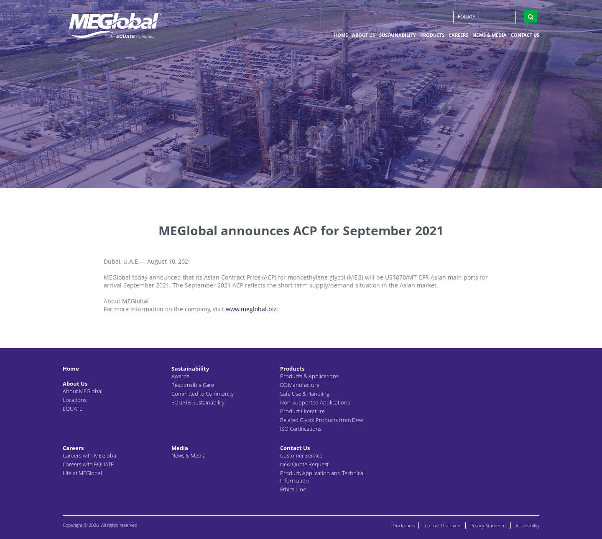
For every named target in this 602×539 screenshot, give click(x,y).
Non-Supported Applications (315, 402)
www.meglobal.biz (251, 309)
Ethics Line (293, 489)
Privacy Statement (488, 525)
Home (341, 35)
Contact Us (525, 35)
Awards (180, 376)
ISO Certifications (300, 428)
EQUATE (466, 16)
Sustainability (397, 35)
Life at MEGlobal (82, 473)
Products (432, 35)
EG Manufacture (299, 385)
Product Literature (302, 411)
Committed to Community (202, 393)
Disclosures (404, 525)
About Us (363, 35)
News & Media (489, 35)
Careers (458, 35)
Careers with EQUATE (88, 464)
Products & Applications (309, 376)
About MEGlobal (82, 391)
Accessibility (527, 525)
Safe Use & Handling (304, 393)
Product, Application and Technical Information (322, 476)
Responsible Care (192, 385)
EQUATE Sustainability (197, 402)
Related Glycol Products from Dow (321, 420)
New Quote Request (304, 464)
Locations (75, 400)
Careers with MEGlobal (90, 455)
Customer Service (301, 455)
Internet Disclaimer (442, 525)
